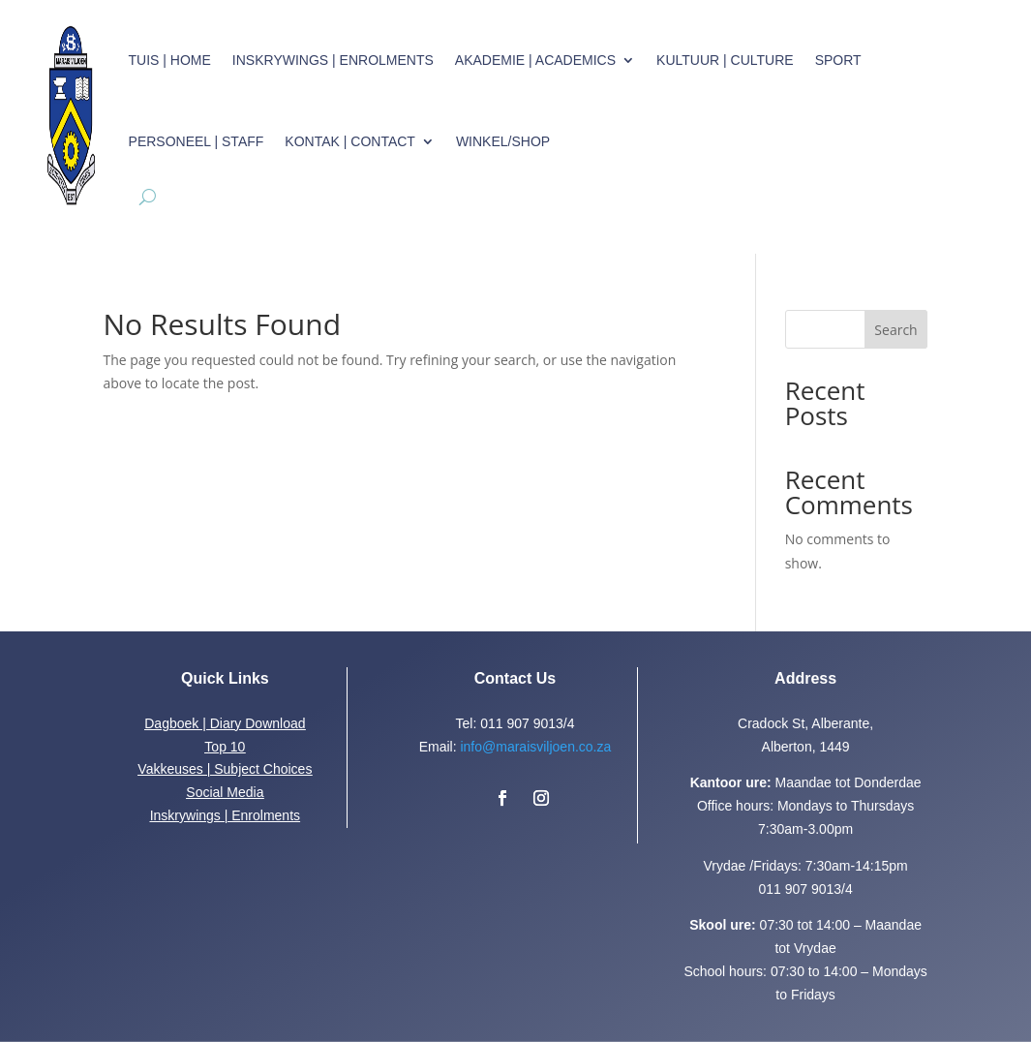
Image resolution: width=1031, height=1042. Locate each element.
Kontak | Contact (350, 141)
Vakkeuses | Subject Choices (224, 769)
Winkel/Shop (503, 141)
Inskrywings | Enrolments (333, 60)
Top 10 (224, 746)
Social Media (224, 792)
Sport (838, 60)
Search (895, 330)
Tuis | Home (170, 60)
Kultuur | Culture (725, 60)
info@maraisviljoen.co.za (535, 746)
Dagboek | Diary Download (224, 723)
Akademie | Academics (535, 60)
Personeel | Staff (196, 141)
